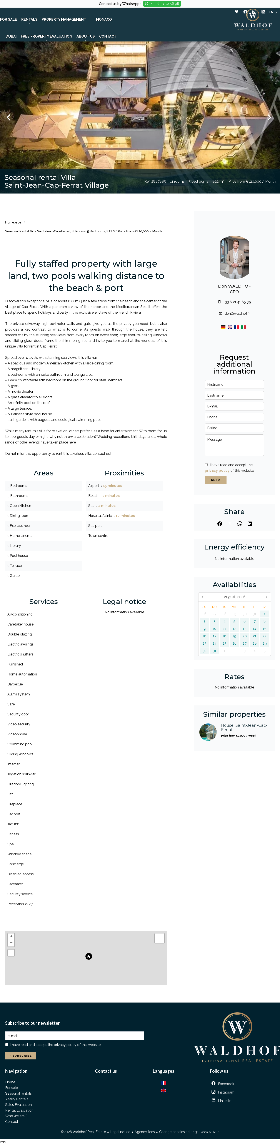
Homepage (13, 222)
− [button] (11, 943)
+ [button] (11, 936)
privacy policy (217, 470)
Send (215, 479)
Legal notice (120, 1132)
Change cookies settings (178, 1132)
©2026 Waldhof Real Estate (83, 1132)
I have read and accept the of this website (55, 1045)
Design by (210, 1132)
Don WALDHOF (234, 286)
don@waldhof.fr (237, 313)
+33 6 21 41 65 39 (237, 302)
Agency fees (145, 1132)
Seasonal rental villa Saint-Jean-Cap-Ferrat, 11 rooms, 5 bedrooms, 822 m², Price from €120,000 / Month (83, 231)
